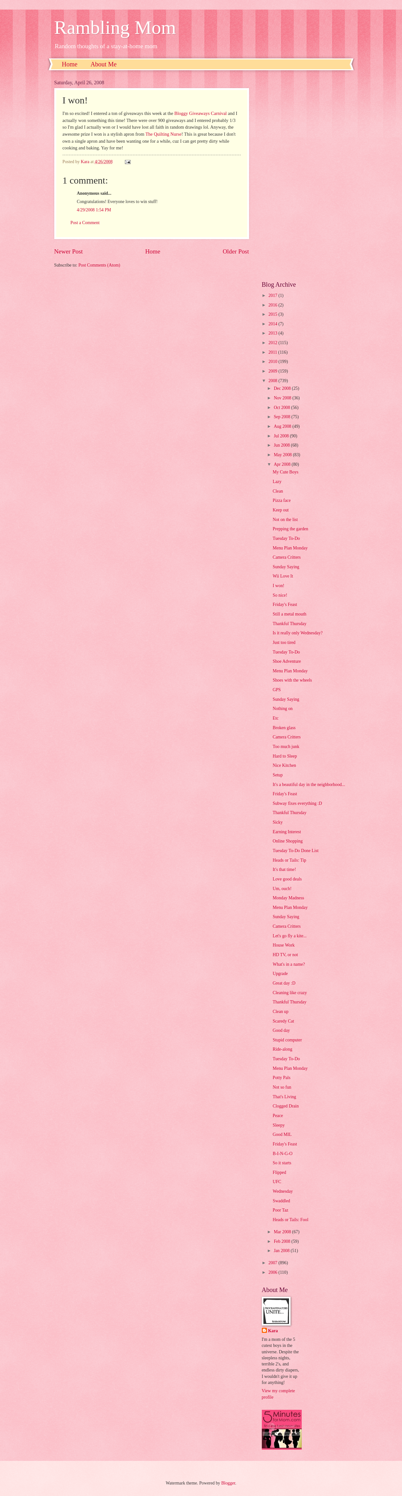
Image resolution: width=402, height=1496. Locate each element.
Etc (275, 718)
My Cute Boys (286, 472)
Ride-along (282, 1049)
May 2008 (283, 454)
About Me (103, 64)
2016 (273, 305)
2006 (273, 1272)
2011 (273, 352)
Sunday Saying (286, 566)
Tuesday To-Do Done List (296, 850)
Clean (278, 491)
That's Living (284, 1096)
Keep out (281, 510)
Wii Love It (283, 576)
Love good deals (287, 879)
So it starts (282, 1162)
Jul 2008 (282, 436)
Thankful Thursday (290, 623)
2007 (273, 1262)
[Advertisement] (305, 175)
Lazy (277, 481)
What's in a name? (289, 964)
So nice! (280, 595)
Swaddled (281, 1200)
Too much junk (286, 746)
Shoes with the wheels (292, 680)
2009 (273, 371)
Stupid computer (287, 1040)
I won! (278, 585)
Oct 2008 (282, 407)
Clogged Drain (286, 1106)
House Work (284, 945)
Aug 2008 (283, 426)
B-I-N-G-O (282, 1153)
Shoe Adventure (287, 661)
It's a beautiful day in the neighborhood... (309, 784)
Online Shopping (288, 841)
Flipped (279, 1172)
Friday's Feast (285, 604)
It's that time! (284, 869)
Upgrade (280, 973)
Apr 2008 (283, 464)
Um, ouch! (282, 888)
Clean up (280, 1011)
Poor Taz (280, 1210)
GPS (277, 689)
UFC (277, 1181)
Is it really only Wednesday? (298, 633)
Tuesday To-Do (286, 538)
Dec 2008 (283, 388)
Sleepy (279, 1125)
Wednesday (283, 1191)
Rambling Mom (115, 27)
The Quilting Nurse (164, 134)
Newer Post (68, 251)
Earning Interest (287, 831)
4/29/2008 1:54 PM (94, 210)
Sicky (278, 822)
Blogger (228, 1483)
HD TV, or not (285, 954)
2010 (273, 361)
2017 (273, 295)
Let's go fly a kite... (290, 935)
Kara (273, 1330)
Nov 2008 (283, 398)
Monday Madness (288, 897)
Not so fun (282, 1087)
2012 (273, 342)
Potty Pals (282, 1077)
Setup (278, 775)
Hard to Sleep (285, 756)
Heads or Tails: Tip (289, 860)
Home (70, 64)
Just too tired (284, 642)
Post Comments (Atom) (99, 265)
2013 (273, 333)
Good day (281, 1030)
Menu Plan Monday (290, 548)
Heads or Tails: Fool (290, 1219)
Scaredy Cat (283, 1021)
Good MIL (282, 1134)
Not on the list (285, 519)
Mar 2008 (283, 1231)
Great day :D (284, 983)
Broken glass (284, 727)
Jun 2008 (282, 445)
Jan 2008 (282, 1250)
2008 (273, 380)
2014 (273, 323)
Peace (278, 1115)
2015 (273, 314)
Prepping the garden (290, 528)
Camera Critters (287, 557)
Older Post (236, 251)
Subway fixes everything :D (297, 803)
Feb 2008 (282, 1241)
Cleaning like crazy (290, 992)
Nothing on (282, 708)
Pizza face (282, 500)
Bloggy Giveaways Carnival (200, 113)
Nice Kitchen (284, 765)
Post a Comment (85, 222)
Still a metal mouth (289, 614)
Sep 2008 (282, 416)
